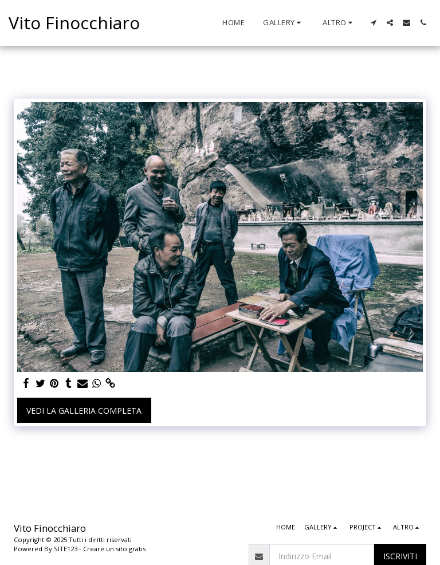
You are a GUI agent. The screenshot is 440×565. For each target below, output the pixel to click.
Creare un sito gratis (114, 548)
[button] (283, 22)
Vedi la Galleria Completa (84, 410)
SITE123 (65, 548)
